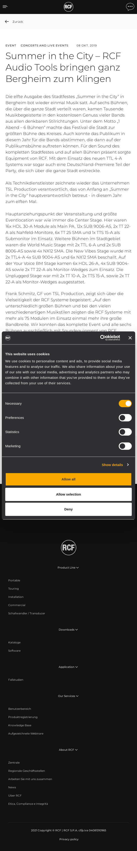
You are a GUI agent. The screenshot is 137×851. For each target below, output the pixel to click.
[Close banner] (130, 337)
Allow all (69, 479)
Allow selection (68, 494)
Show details (112, 465)
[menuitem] (14, 580)
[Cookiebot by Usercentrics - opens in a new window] (100, 338)
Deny (68, 509)
